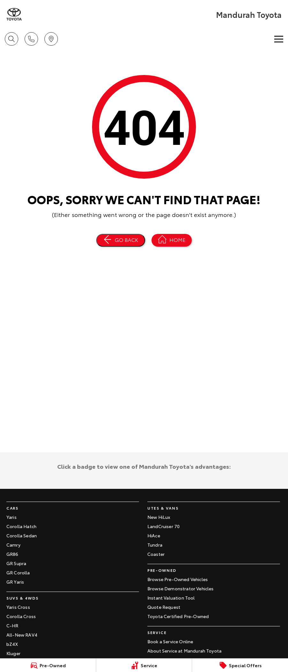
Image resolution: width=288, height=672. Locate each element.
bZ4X (12, 644)
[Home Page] (172, 240)
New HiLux (158, 517)
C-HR (12, 625)
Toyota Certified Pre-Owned (178, 616)
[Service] (144, 665)
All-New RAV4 (21, 634)
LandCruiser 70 (163, 526)
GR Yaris (15, 582)
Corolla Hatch (21, 526)
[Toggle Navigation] (278, 39)
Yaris (11, 517)
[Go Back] (120, 240)
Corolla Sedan (21, 535)
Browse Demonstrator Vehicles (180, 588)
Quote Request (163, 607)
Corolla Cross (21, 616)
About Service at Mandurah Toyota (184, 650)
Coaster (156, 554)
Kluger (13, 653)
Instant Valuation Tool (171, 597)
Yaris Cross (18, 607)
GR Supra (16, 563)
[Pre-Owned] (48, 665)
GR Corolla (18, 572)
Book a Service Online (170, 641)
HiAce (153, 535)
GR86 (12, 554)
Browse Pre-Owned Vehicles (177, 579)
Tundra (154, 544)
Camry (13, 544)
